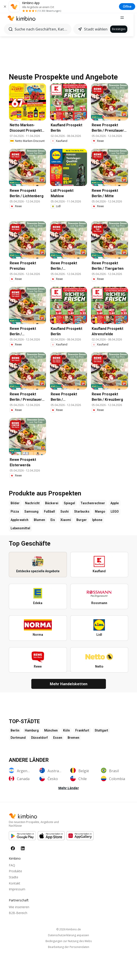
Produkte (15, 874)
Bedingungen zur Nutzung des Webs (69, 944)
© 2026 (68, 933)
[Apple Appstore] (51, 838)
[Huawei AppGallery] (80, 838)
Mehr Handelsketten (68, 687)
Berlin (15, 733)
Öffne (127, 6)
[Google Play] (22, 838)
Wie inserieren (19, 910)
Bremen (73, 741)
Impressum (17, 892)
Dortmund (18, 741)
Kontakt (14, 886)
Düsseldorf (39, 741)
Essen (57, 741)
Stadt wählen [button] (97, 29)
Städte (13, 880)
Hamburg (32, 733)
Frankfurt (82, 733)
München (51, 733)
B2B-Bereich (18, 916)
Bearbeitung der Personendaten (68, 950)
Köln (66, 733)
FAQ (12, 868)
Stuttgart (101, 733)
